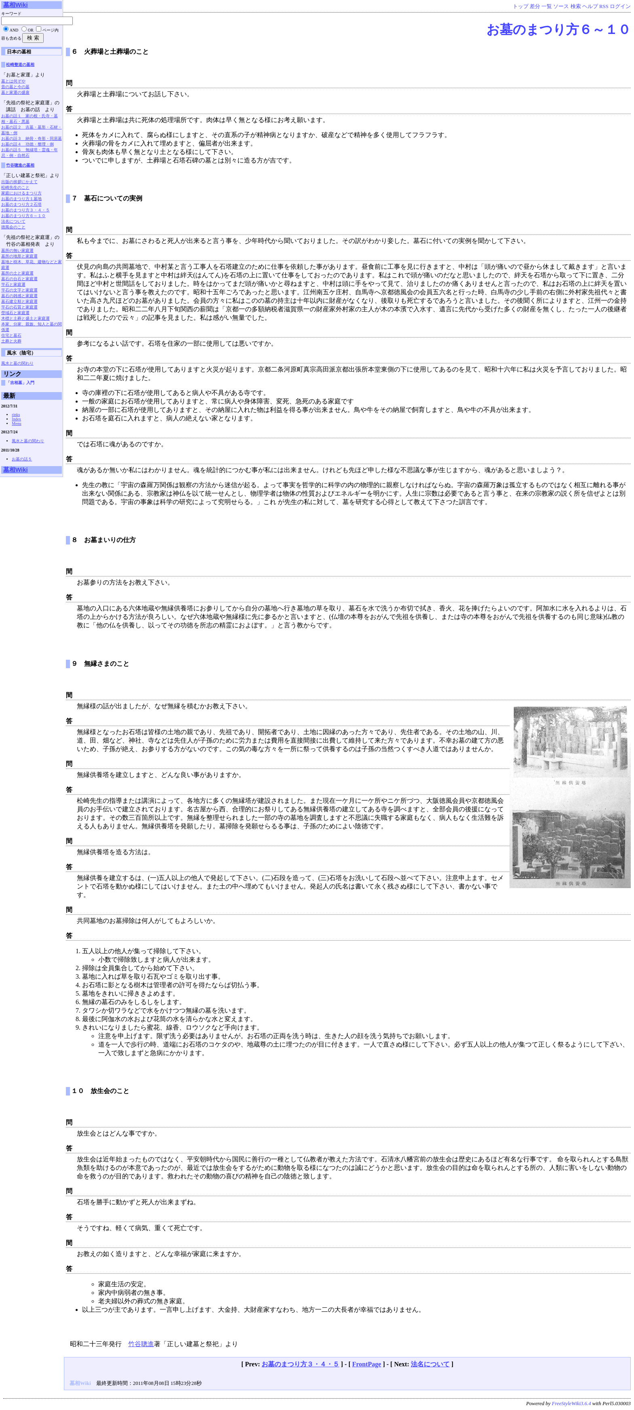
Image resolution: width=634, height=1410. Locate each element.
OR (31, 30)
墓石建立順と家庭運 (19, 301)
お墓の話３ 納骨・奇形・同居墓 (31, 138)
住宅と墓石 (11, 335)
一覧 (546, 6)
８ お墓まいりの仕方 (103, 539)
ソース (561, 6)
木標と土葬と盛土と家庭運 (25, 318)
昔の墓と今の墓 (15, 86)
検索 (576, 6)
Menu (16, 423)
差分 (535, 6)
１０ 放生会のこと (100, 1090)
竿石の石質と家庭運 (19, 307)
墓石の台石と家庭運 (19, 279)
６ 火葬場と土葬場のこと (110, 51)
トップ (520, 6)
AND (14, 30)
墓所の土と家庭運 (17, 273)
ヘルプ (590, 6)
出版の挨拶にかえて (19, 181)
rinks (16, 414)
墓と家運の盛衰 (15, 92)
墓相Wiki (15, 4)
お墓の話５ (22, 459)
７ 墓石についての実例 (106, 198)
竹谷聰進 (141, 1343)
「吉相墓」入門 (20, 382)
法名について (430, 1364)
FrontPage (366, 1364)
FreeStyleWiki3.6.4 (571, 1403)
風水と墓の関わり (17, 363)
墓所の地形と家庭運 (19, 256)
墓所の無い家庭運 (17, 250)
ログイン (620, 6)
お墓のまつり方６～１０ (558, 29)
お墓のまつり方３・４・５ (300, 1364)
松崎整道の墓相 (20, 64)
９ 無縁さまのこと (100, 663)
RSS (604, 6)
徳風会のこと (13, 227)
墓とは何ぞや (13, 81)
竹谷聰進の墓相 (20, 165)
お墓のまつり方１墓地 (21, 198)
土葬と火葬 (11, 341)
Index (16, 419)
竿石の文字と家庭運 (19, 290)
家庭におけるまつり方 (21, 193)
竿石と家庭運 (13, 284)
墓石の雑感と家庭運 (19, 295)
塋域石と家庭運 (15, 312)
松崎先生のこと (15, 187)
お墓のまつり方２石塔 (21, 204)
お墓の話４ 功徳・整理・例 (27, 144)
